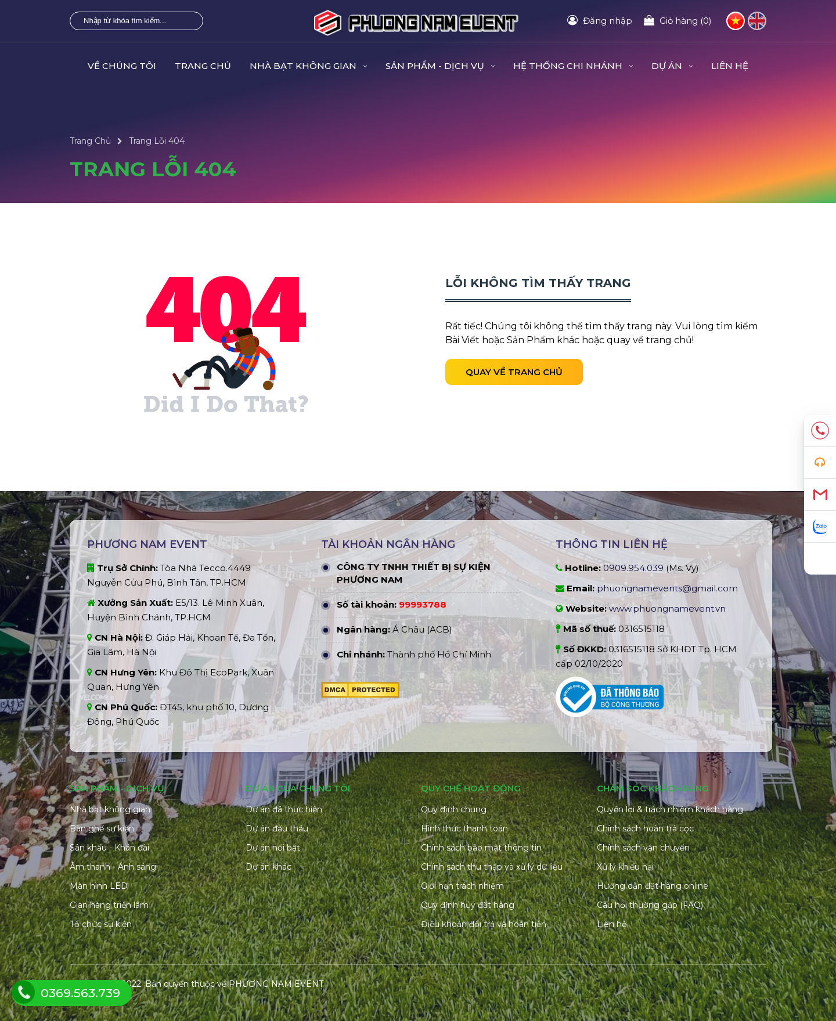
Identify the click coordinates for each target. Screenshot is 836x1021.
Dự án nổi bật (273, 847)
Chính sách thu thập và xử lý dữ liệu (492, 867)
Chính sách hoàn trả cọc (645, 828)
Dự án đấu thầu (277, 828)
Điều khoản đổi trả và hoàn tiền (483, 924)
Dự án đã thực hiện (284, 809)
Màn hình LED (99, 886)
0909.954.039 (633, 567)
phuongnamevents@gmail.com (667, 588)
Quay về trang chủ (514, 371)
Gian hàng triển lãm (109, 905)
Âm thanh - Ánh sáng (113, 867)
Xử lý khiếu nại (625, 867)
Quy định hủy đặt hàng (467, 905)
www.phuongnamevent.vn (667, 608)
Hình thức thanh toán (464, 828)
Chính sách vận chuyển (643, 847)
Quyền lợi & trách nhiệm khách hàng (670, 809)
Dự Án (672, 65)
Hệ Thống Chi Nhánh (573, 65)
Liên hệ (729, 65)
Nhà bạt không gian (110, 809)
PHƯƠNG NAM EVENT (276, 984)
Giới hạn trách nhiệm (462, 886)
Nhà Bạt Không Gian (308, 65)
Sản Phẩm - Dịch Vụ (440, 65)
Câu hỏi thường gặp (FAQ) (650, 905)
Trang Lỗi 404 (157, 141)
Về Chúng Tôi (122, 65)
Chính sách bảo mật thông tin (481, 847)
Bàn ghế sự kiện (102, 828)
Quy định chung (454, 809)
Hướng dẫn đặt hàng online (652, 886)
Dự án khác (268, 867)
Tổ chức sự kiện (101, 924)
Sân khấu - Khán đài (109, 847)
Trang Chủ (203, 65)
